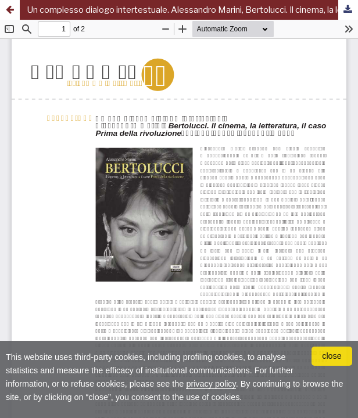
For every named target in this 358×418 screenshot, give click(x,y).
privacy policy (210, 383)
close (332, 356)
